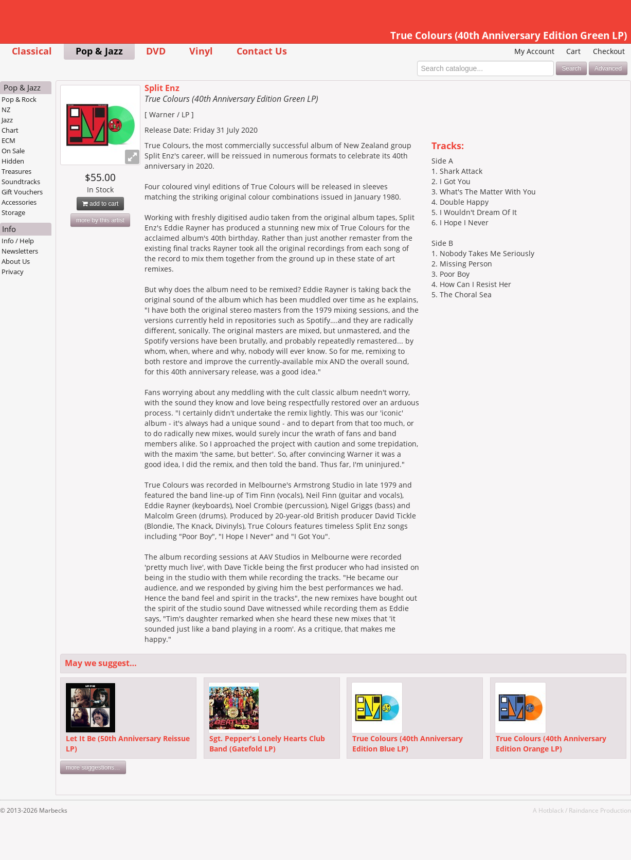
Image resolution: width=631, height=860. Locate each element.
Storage (13, 212)
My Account (534, 51)
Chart (10, 130)
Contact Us (262, 50)
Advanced (608, 68)
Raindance (584, 810)
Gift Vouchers (22, 191)
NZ (6, 109)
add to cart (100, 203)
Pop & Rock (19, 99)
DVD (156, 50)
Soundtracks (21, 181)
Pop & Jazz (99, 50)
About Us (16, 261)
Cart (573, 51)
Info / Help (18, 240)
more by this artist (100, 220)
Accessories (19, 202)
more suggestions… (93, 767)
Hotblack (551, 810)
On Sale (13, 150)
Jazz (7, 119)
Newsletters (20, 251)
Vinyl (201, 50)
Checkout (609, 51)
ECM (8, 140)
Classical (32, 50)
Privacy (13, 271)
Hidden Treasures (16, 166)
